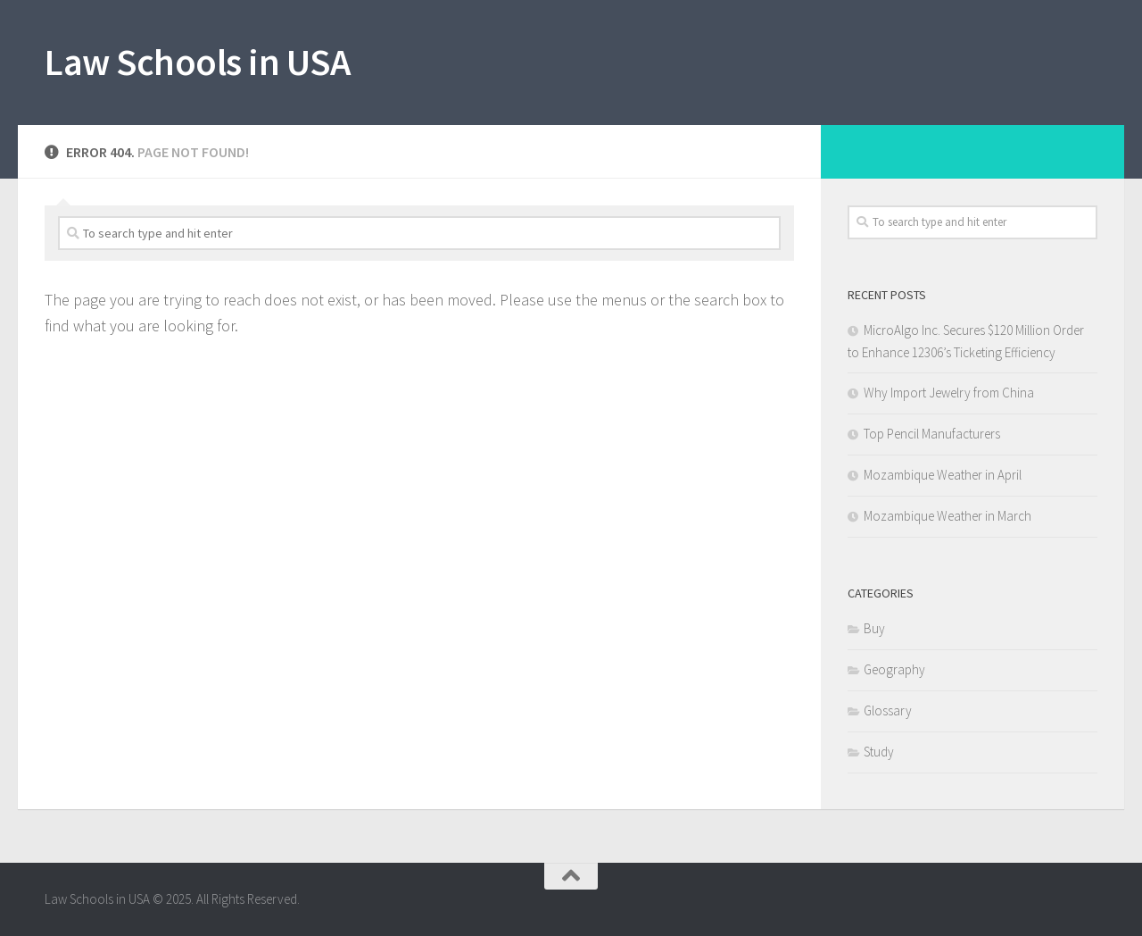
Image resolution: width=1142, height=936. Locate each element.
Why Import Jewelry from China (949, 392)
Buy (874, 628)
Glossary (888, 710)
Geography (894, 669)
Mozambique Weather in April (943, 474)
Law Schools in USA (197, 61)
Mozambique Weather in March (947, 515)
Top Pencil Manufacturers (932, 433)
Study (879, 751)
